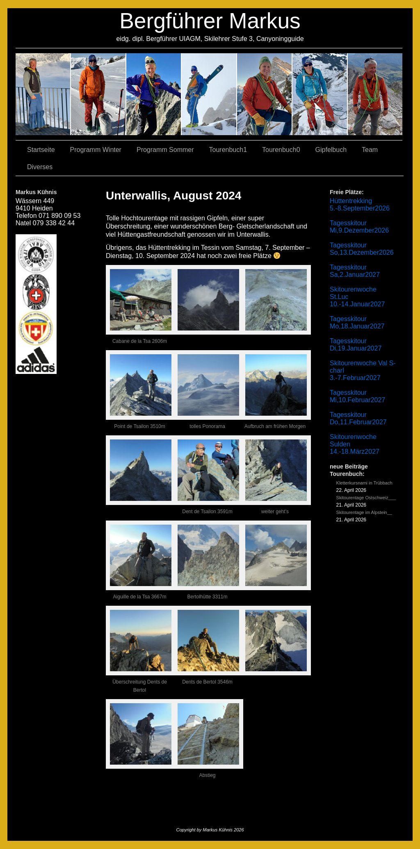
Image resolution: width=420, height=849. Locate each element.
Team (370, 149)
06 (375, 94)
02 (43, 94)
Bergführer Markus (210, 21)
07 (154, 94)
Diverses (39, 166)
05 (320, 94)
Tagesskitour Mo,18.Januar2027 (357, 322)
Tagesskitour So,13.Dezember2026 (362, 249)
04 (209, 94)
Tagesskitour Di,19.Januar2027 (355, 344)
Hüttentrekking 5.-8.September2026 (360, 204)
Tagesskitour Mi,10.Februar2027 (357, 396)
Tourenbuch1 (228, 149)
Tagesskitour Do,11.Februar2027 (358, 418)
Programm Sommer (165, 149)
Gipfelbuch (331, 149)
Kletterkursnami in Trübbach (364, 482)
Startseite (41, 149)
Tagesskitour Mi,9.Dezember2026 (359, 227)
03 (98, 94)
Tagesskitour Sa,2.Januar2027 (355, 271)
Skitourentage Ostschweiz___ (366, 497)
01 (264, 94)
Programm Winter (95, 149)
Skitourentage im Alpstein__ (364, 512)
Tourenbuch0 (281, 149)
